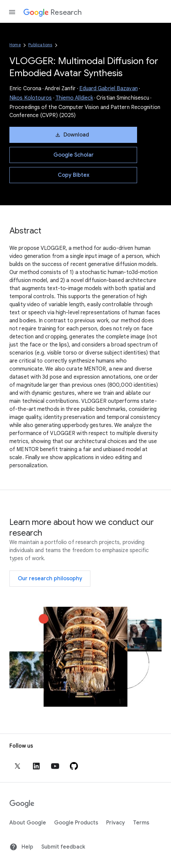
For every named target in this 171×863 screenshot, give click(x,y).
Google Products (76, 822)
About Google (27, 822)
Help (21, 847)
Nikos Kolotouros (30, 98)
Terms (141, 822)
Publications (40, 44)
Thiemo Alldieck (74, 98)
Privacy (115, 822)
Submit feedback (63, 847)
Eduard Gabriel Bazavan (108, 88)
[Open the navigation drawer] (12, 12)
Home (15, 44)
